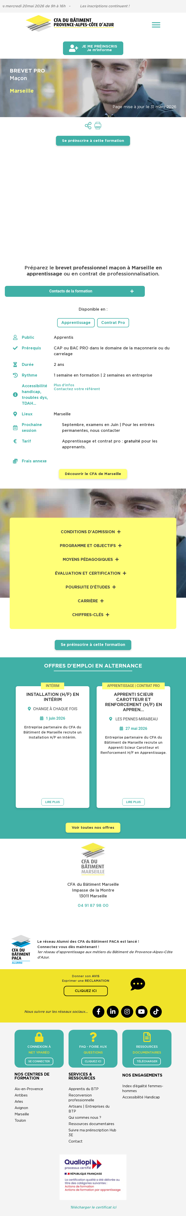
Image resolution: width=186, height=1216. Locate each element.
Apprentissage (76, 323)
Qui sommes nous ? (85, 1082)
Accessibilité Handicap (141, 1062)
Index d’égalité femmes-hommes (142, 1053)
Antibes (21, 1060)
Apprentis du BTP (84, 1053)
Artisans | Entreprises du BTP (89, 1073)
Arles (19, 1066)
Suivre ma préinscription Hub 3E (92, 1097)
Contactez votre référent (77, 389)
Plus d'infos (64, 385)
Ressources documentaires (91, 1088)
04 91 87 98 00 (93, 870)
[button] (114, 385)
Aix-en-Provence (29, 1053)
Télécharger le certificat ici (93, 1172)
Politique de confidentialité (106, 1187)
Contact (76, 1106)
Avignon (21, 1072)
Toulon (20, 1085)
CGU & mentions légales (55, 1187)
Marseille (22, 1079)
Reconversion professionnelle (81, 1062)
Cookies (144, 1187)
